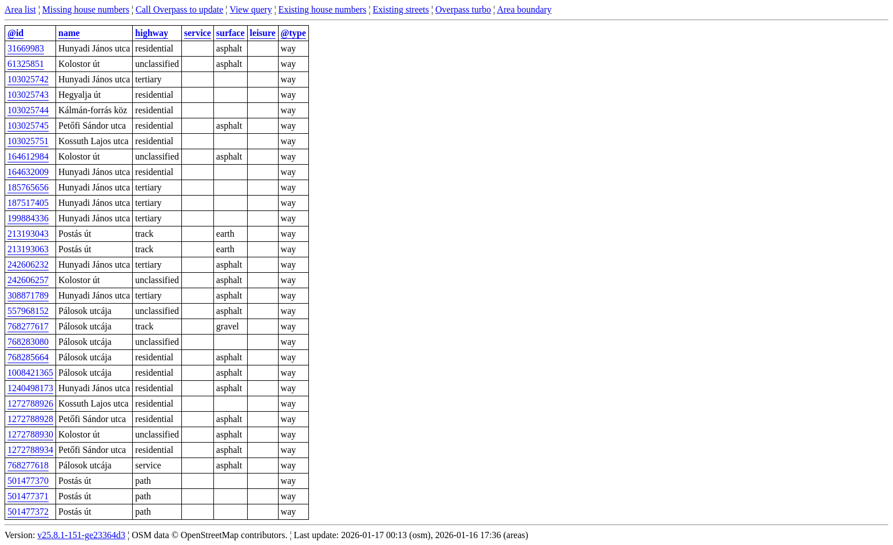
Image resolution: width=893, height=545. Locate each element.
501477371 (28, 496)
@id (15, 33)
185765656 (28, 187)
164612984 (28, 156)
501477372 (28, 511)
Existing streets (401, 9)
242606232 (28, 264)
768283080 (28, 342)
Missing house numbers (85, 9)
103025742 (28, 79)
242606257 (28, 280)
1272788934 (30, 450)
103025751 (28, 141)
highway (151, 33)
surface (230, 33)
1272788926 (30, 403)
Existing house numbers (323, 9)
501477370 (28, 481)
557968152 (28, 311)
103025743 (28, 95)
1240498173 (30, 388)
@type (293, 33)
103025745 (28, 125)
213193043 (28, 233)
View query (250, 9)
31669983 (25, 48)
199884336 (28, 218)
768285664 (28, 357)
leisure (263, 33)
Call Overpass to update (179, 9)
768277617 (28, 326)
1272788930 (30, 434)
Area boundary (524, 9)
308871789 (28, 295)
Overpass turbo (463, 9)
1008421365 (30, 372)
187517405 (28, 203)
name (69, 33)
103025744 (28, 110)
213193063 (28, 249)
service (197, 33)
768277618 (28, 465)
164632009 (28, 172)
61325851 (25, 64)
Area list (20, 9)
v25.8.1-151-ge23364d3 (81, 535)
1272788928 (30, 419)
